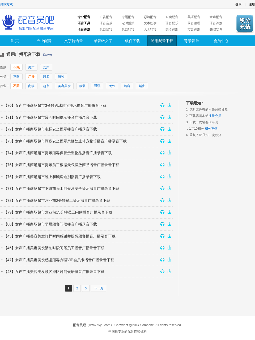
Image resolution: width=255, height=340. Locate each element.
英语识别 (171, 29)
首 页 (14, 41)
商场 (31, 86)
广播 (31, 77)
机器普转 (106, 29)
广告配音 (106, 17)
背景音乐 (191, 41)
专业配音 (44, 41)
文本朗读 (150, 23)
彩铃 (61, 77)
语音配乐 (171, 23)
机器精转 (128, 29)
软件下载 (132, 41)
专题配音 (128, 17)
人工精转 (150, 29)
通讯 (97, 86)
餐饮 (112, 86)
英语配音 (194, 17)
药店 (127, 86)
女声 (46, 67)
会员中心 (221, 41)
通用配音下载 (162, 41)
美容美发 (64, 86)
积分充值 (211, 128)
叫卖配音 (171, 17)
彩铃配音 (150, 17)
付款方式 (6, 4)
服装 (82, 86)
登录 (238, 4)
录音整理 (194, 23)
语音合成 (106, 23)
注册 (252, 4)
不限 (16, 67)
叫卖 (46, 77)
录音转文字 (103, 41)
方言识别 (194, 29)
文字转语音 (73, 41)
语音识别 (216, 23)
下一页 (98, 288)
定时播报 (128, 23)
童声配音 (216, 17)
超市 (46, 86)
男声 (31, 67)
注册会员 (215, 116)
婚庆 (142, 86)
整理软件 (216, 29)
